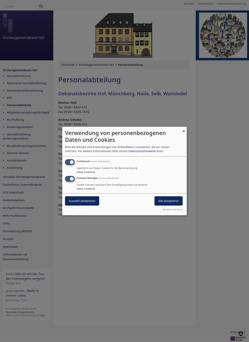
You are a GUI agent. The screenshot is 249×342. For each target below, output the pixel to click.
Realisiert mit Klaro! (172, 209)
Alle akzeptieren (168, 201)
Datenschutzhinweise (142, 151)
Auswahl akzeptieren (82, 201)
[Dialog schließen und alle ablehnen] (184, 129)
